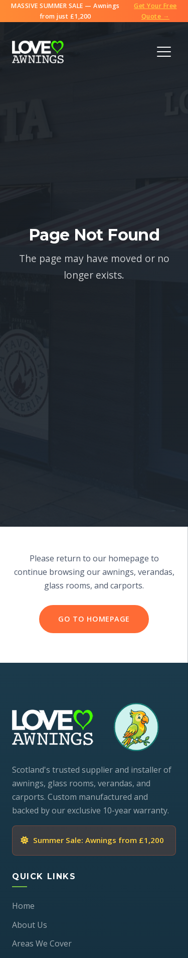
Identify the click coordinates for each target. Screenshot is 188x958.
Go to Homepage (94, 619)
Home (23, 905)
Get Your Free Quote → (155, 11)
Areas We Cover (42, 943)
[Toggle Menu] (164, 52)
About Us (29, 924)
